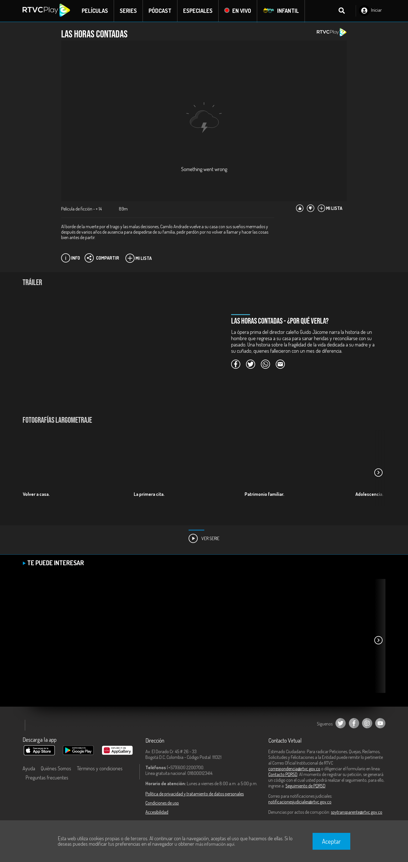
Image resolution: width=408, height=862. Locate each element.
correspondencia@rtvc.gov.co (294, 769)
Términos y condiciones (100, 768)
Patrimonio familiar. (264, 494)
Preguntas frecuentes (46, 778)
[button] (378, 473)
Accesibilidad (156, 812)
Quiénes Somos (56, 768)
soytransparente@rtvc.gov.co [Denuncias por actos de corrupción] (356, 812)
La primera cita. (149, 494)
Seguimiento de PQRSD (305, 786)
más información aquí (214, 844)
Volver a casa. (36, 494)
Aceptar (331, 841)
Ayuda (29, 768)
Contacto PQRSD (282, 774)
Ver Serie (204, 538)
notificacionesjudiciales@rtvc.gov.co (299, 802)
